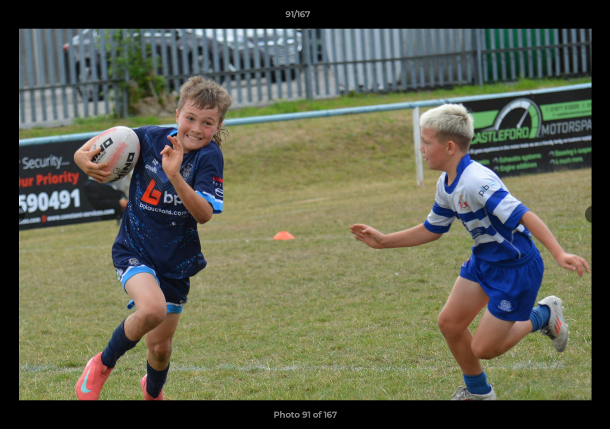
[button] (560, 17)
